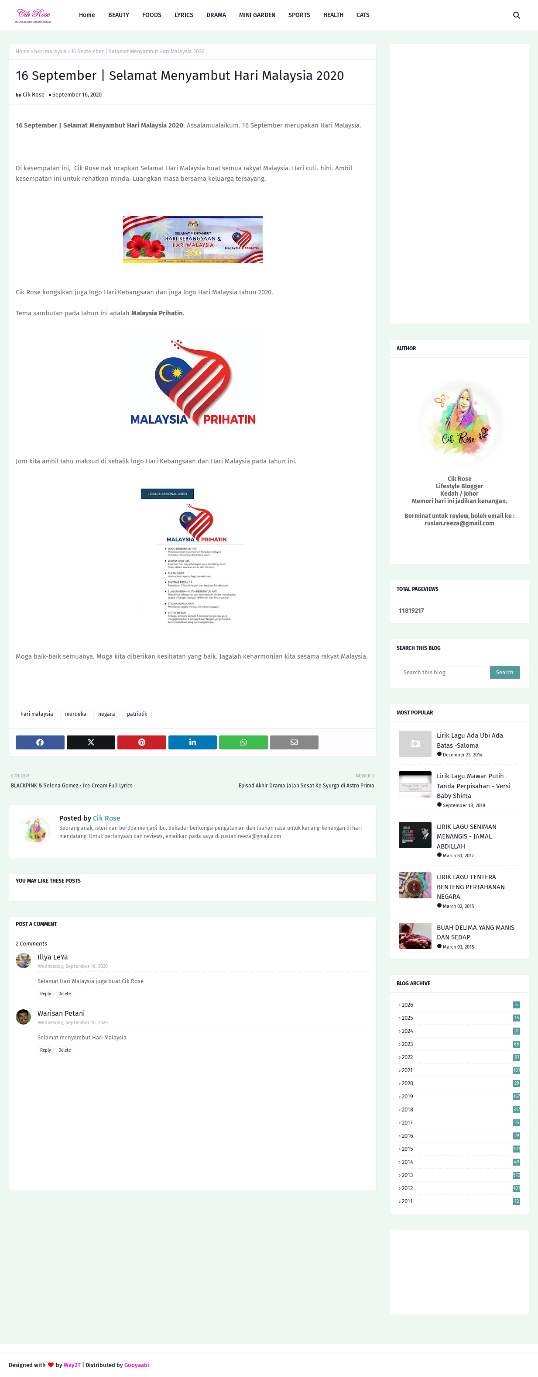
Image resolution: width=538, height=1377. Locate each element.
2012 (461, 1188)
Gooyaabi (136, 1365)
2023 (461, 1044)
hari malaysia (50, 51)
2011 (461, 1201)
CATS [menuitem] (363, 15)
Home (23, 51)
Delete (64, 994)
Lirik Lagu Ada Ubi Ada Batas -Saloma (470, 740)
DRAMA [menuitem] (216, 15)
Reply (45, 994)
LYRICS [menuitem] (184, 15)
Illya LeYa (53, 957)
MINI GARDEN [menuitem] (257, 15)
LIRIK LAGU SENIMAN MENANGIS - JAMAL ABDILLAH (467, 836)
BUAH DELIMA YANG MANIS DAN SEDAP (475, 933)
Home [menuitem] (87, 15)
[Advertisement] (193, 1266)
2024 (461, 1031)
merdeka (75, 714)
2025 (461, 1018)
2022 (461, 1057)
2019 (461, 1096)
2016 (461, 1135)
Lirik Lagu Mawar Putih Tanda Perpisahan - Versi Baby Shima (474, 786)
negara (106, 714)
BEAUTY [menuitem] (118, 15)
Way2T (72, 1365)
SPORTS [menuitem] (299, 15)
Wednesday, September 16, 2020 (73, 966)
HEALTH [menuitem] (333, 15)
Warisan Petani (61, 1013)
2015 (461, 1149)
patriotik (137, 714)
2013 (461, 1175)
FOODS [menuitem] (151, 15)
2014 (461, 1162)
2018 (461, 1109)
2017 (461, 1122)
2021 (461, 1070)
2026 (461, 1004)
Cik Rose (34, 94)
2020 (461, 1083)
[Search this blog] (444, 672)
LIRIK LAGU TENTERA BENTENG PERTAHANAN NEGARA (471, 887)
